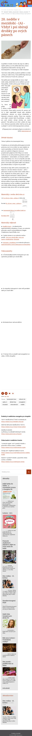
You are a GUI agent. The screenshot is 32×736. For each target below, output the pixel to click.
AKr (10, 9)
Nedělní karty (7, 226)
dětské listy (13, 402)
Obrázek (16, 239)
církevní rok (22, 399)
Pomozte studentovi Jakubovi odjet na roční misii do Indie (9, 544)
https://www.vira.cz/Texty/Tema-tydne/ (13, 427)
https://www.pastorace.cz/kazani (11, 434)
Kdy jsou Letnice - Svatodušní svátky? (9, 640)
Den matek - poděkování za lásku (8, 663)
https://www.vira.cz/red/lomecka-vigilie (13, 447)
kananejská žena (11, 399)
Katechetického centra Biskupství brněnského (15, 244)
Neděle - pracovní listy (14, 11)
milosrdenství (14, 404)
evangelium (22, 402)
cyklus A (5, 402)
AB (8, 9)
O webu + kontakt (15, 733)
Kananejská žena (8, 210)
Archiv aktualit (6, 688)
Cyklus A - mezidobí (23, 11)
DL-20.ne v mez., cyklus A (11, 198)
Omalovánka (9, 239)
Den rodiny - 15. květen (8, 577)
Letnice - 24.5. (8, 513)
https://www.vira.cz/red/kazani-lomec (12, 461)
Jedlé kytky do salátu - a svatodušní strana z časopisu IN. (9, 486)
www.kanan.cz (26, 131)
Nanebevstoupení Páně (9, 602)
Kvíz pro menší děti (12, 237)
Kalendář (6, 11)
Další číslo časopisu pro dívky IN (7, 616)
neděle (22, 404)
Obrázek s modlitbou (9, 242)
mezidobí (5, 404)
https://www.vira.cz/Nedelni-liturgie (12, 421)
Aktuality (6, 478)
